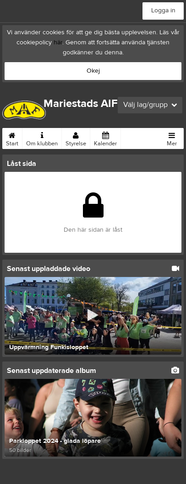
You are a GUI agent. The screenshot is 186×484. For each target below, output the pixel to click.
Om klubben (42, 137)
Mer (172, 137)
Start (12, 137)
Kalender (105, 137)
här (58, 42)
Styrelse (76, 137)
